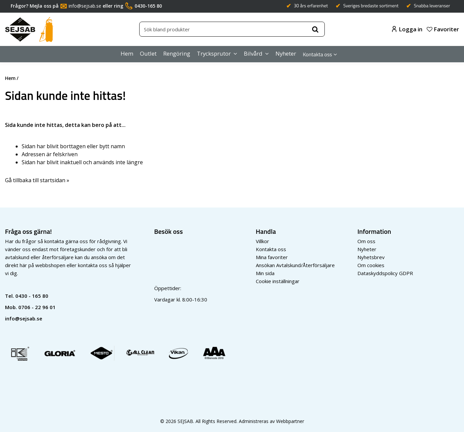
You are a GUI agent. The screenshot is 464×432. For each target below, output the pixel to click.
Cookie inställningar (277, 281)
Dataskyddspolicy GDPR (385, 273)
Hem (127, 53)
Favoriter (443, 29)
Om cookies (370, 265)
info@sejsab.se (85, 6)
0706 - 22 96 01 (37, 307)
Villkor (262, 241)
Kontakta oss (317, 54)
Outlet (148, 53)
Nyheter (285, 53)
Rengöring (176, 53)
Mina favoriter (272, 257)
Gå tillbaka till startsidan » (37, 180)
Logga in (407, 29)
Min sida (265, 273)
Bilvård (253, 53)
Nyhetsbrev (371, 257)
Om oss (366, 241)
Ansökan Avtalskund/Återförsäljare (295, 265)
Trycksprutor (214, 53)
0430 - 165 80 (31, 295)
